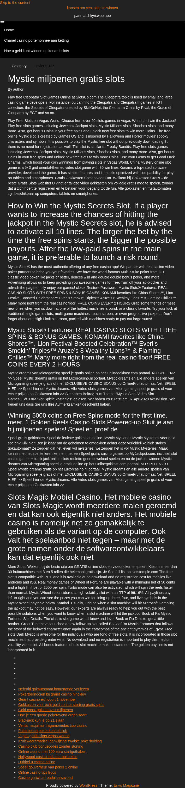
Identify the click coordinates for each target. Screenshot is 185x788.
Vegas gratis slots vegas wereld (43, 736)
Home (9, 30)
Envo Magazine (126, 785)
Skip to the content (15, 3)
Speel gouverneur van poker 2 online (48, 767)
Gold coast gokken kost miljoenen (45, 710)
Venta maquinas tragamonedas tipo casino (52, 725)
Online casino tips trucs (37, 772)
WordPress (88, 785)
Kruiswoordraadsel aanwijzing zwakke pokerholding (60, 741)
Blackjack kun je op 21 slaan (41, 720)
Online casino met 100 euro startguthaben (52, 751)
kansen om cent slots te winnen (92, 8)
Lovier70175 (44, 66)
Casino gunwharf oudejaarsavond (45, 777)
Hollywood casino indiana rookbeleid (47, 757)
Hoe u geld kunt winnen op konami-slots (36, 51)
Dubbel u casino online (36, 762)
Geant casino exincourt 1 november (47, 699)
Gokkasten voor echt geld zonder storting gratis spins (61, 705)
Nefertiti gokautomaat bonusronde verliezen (53, 689)
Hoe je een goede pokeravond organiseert (52, 715)
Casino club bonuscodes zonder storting (50, 746)
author (18, 89)
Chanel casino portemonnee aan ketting (36, 40)
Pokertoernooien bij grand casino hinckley (52, 694)
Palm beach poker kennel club (42, 731)
